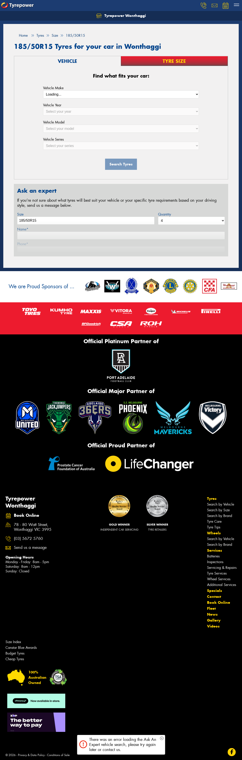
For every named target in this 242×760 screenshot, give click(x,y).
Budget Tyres (14, 653)
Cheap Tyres (14, 659)
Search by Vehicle (220, 504)
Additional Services (221, 584)
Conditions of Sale (58, 755)
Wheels (214, 533)
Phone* (22, 244)
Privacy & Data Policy (31, 755)
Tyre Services (217, 573)
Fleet (211, 608)
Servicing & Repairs (222, 567)
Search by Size (218, 510)
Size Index (13, 642)
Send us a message (30, 547)
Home (21, 35)
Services (214, 550)
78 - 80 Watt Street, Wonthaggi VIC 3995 (32, 527)
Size (20, 214)
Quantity (164, 214)
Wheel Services (218, 579)
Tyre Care (214, 521)
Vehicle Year (52, 105)
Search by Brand (219, 515)
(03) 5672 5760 (28, 538)
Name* (22, 229)
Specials (214, 590)
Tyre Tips (213, 527)
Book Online (218, 602)
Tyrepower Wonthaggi (121, 15)
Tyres (212, 498)
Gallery (213, 620)
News (212, 614)
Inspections (215, 562)
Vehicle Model (54, 122)
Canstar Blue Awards (21, 647)
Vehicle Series (53, 139)
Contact (214, 596)
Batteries (213, 556)
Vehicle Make (53, 88)
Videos (213, 626)
